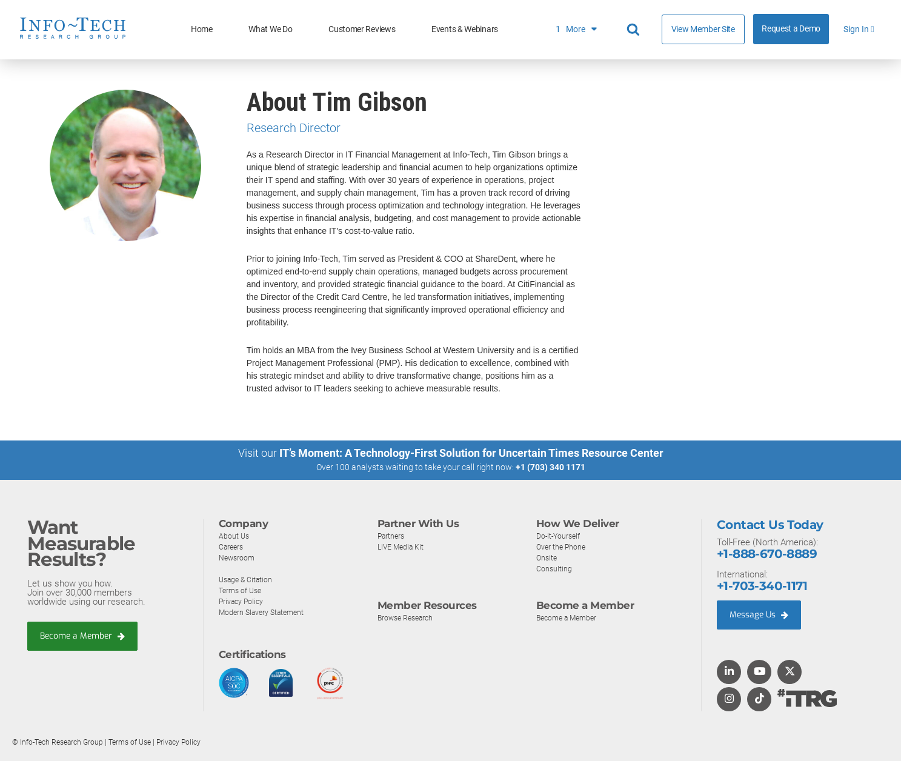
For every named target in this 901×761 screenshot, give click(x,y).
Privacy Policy (242, 601)
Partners (392, 535)
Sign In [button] (858, 29)
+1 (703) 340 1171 (550, 467)
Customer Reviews (361, 29)
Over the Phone (562, 546)
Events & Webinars (464, 29)
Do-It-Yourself (559, 535)
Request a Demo (791, 29)
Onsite (547, 557)
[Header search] (635, 29)
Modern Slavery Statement (264, 612)
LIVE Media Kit (402, 546)
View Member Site (703, 29)
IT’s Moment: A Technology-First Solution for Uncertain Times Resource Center (471, 453)
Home (202, 29)
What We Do (270, 29)
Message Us (761, 615)
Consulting (554, 568)
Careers (232, 546)
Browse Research (407, 617)
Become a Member (85, 636)
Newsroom (238, 557)
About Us (234, 535)
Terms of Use (242, 590)
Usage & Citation (247, 579)
